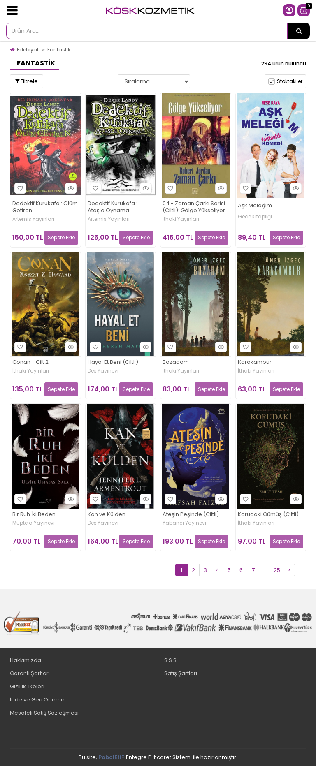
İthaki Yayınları (181, 219)
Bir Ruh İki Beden (34, 514)
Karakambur (255, 362)
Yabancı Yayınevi (184, 523)
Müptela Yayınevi (33, 523)
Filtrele (26, 81)
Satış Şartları (180, 673)
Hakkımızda (25, 660)
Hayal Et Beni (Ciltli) (113, 362)
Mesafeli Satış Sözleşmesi (44, 713)
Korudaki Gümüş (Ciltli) (268, 514)
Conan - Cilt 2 (30, 362)
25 (277, 570)
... (265, 570)
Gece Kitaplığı (255, 217)
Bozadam (176, 362)
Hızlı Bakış (69, 188)
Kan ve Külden (106, 514)
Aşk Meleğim (255, 205)
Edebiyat (28, 49)
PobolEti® (111, 757)
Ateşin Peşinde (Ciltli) (191, 514)
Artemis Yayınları (33, 219)
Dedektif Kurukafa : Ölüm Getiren (45, 207)
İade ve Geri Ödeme (37, 700)
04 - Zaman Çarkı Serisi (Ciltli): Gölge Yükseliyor (194, 207)
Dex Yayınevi (103, 371)
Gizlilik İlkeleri (27, 686)
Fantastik (58, 49)
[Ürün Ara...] (299, 31)
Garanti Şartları (30, 673)
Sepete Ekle (61, 237)
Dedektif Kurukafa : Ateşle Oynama (112, 207)
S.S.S (170, 660)
